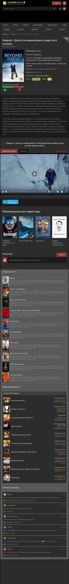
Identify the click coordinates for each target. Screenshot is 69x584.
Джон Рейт (58, 58)
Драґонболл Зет (11, 544)
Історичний (61, 63)
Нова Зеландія (31, 51)
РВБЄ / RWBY (9, 533)
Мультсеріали (52, 25)
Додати (62, 255)
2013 (39, 51)
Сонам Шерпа (48, 58)
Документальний (50, 63)
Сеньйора (8, 511)
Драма (40, 63)
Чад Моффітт (37, 58)
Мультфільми (38, 25)
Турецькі (21, 29)
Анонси (62, 29)
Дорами (7, 29)
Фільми (15, 25)
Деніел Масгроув (44, 60)
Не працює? (62, 151)
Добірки (49, 29)
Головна (6, 25)
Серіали (26, 25)
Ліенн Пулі (37, 54)
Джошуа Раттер (31, 60)
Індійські (35, 29)
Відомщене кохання (12, 522)
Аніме (64, 25)
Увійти (56, 3)
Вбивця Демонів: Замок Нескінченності (20, 500)
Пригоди (29, 66)
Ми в (12, 202)
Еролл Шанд (56, 60)
